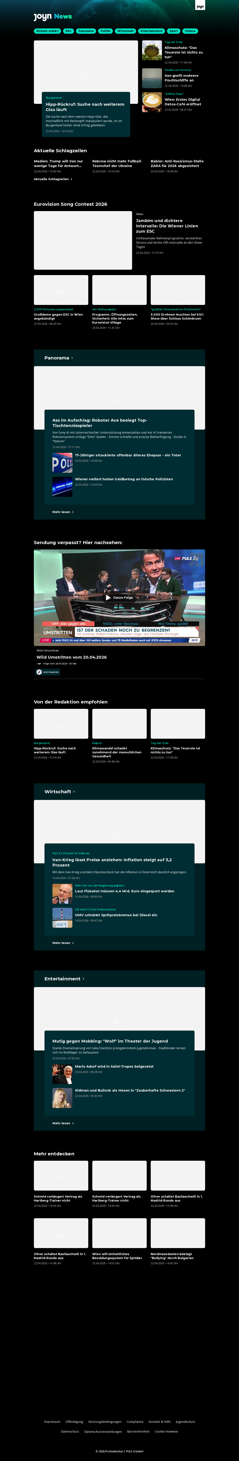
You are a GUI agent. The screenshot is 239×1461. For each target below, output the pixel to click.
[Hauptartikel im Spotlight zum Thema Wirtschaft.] (59, 792)
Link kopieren (48, 672)
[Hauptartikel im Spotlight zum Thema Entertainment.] (64, 979)
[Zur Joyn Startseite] (200, 5)
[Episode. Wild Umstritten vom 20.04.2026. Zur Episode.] (119, 607)
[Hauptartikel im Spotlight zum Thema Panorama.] (58, 358)
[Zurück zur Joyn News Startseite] (53, 17)
